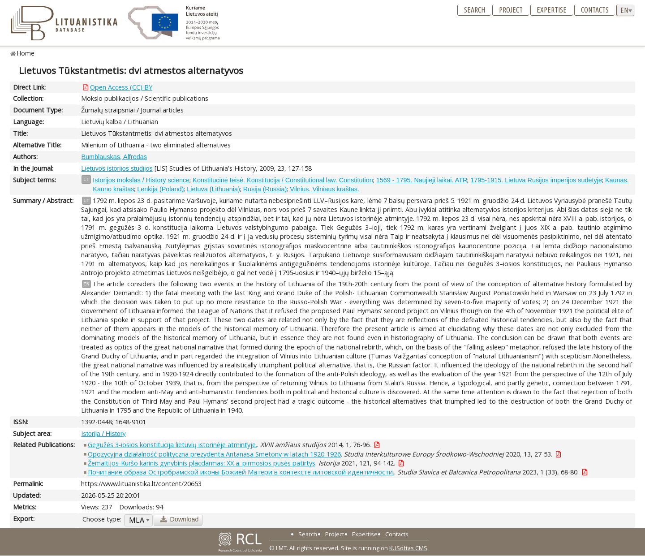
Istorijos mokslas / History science (141, 180)
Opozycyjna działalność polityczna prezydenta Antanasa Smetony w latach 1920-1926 (214, 454)
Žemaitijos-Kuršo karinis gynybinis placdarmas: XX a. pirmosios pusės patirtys (201, 463)
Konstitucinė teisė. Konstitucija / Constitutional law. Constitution (283, 180)
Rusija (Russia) (265, 189)
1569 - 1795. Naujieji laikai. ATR (422, 180)
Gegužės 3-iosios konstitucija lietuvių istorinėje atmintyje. (172, 444)
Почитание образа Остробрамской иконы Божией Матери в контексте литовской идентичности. (241, 472)
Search (474, 10)
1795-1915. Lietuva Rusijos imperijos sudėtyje (536, 180)
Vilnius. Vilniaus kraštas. (324, 189)
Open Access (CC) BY (121, 87)
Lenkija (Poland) (160, 189)
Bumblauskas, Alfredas (113, 156)
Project (511, 10)
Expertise (552, 10)
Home (25, 53)
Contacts (595, 10)
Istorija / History (103, 433)
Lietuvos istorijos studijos (116, 168)
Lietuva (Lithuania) (213, 189)
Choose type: (101, 519)
